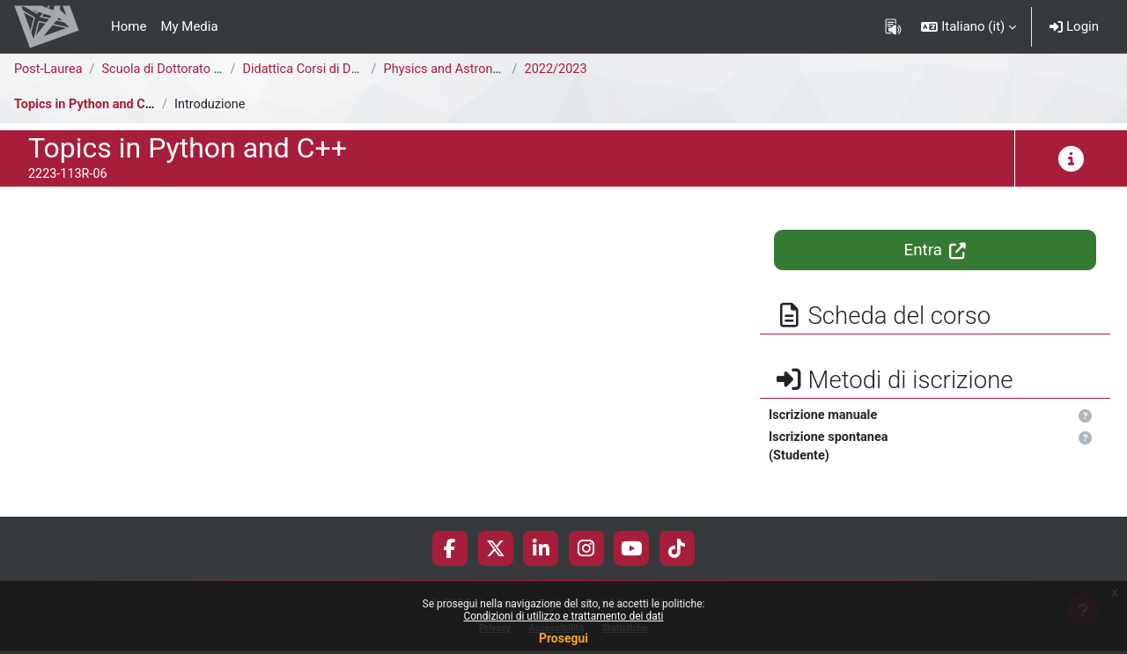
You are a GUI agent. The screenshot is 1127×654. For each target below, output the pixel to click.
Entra (935, 250)
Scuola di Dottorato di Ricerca (190, 69)
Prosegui (563, 638)
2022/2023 (559, 69)
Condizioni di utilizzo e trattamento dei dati (563, 616)
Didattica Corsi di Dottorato (324, 69)
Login (1074, 26)
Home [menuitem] (128, 26)
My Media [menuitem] (188, 26)
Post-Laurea (49, 69)
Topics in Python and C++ (89, 105)
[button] (969, 26)
